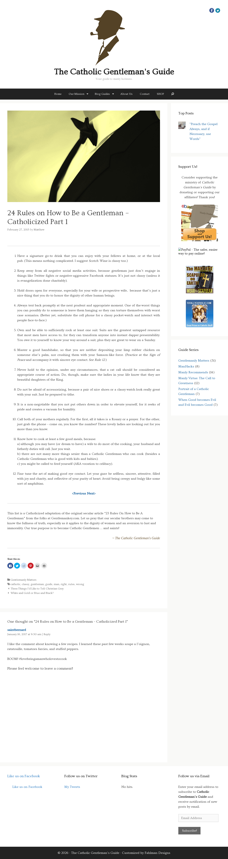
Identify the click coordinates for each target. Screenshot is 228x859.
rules (71, 584)
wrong (80, 584)
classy (25, 584)
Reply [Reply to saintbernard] (47, 634)
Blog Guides (102, 94)
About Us (126, 94)
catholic (15, 584)
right (64, 584)
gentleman (37, 584)
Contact (145, 94)
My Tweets (72, 787)
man (56, 584)
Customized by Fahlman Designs (146, 853)
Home (57, 94)
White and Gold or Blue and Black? (32, 593)
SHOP (160, 94)
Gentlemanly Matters (23, 579)
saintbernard (16, 630)
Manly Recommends (193, 372)
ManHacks (186, 366)
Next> (91, 493)
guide (48, 584)
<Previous (79, 493)
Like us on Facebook (23, 776)
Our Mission (76, 94)
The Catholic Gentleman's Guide (114, 72)
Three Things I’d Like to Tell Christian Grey (37, 588)
